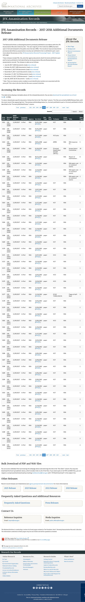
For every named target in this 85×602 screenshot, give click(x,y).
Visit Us (59, 12)
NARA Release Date (15, 117)
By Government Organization (10, 563)
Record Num (9, 118)
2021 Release (71, 488)
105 (40, 107)
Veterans (25, 569)
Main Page (71, 46)
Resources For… (29, 556)
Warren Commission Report (74, 52)
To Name (56, 119)
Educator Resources (42, 12)
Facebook (34, 588)
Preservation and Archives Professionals (30, 564)
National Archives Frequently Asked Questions (51, 562)
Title (70, 119)
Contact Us (79, 3)
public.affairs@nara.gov (57, 520)
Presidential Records (8, 568)
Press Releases (51, 503)
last (67, 107)
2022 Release (51, 488)
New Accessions (68, 561)
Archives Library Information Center (10, 572)
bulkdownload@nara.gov (40, 473)
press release (31, 65)
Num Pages (82, 118)
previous (23, 107)
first (17, 107)
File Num (50, 118)
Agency (31, 119)
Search (80, 6)
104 (37, 107)
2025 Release (10, 488)
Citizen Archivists (58, 3)
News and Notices (69, 559)
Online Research (9, 556)
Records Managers (28, 567)
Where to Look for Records (51, 569)
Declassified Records (49, 567)
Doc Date (38, 119)
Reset (80, 111)
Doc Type (45, 118)
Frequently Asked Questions (17, 503)
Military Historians (28, 561)
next (63, 107)
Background (71, 49)
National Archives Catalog (9, 566)
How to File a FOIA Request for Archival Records (52, 574)
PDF (37, 124)
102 (30, 107)
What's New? (68, 556)
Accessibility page (45, 540)
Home (4, 22)
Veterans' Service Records (25, 12)
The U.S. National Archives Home (21, 4)
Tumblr (42, 588)
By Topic (5, 559)
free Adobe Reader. (22, 538)
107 (47, 107)
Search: (49, 111)
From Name (65, 118)
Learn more (68, 599)
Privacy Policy (35, 595)
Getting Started (48, 559)
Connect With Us (42, 585)
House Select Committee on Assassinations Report (72, 57)
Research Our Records (8, 12)
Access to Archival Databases (11, 570)
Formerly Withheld (24, 118)
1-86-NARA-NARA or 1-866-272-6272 (42, 599)
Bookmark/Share (70, 3)
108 (51, 107)
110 (57, 107)
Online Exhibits (6, 576)
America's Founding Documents (76, 12)
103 (34, 107)
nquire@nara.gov (14, 520)
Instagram (40, 588)
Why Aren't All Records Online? (52, 571)
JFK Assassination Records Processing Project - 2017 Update (41, 53)
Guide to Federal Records (51, 565)
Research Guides (50, 556)
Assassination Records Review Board (72, 64)
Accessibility (27, 595)
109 (54, 107)
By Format (5, 561)
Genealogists (26, 559)
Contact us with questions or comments (12, 548)
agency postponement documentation (41, 484)
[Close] (83, 585)
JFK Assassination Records (28, 22)
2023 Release (30, 488)
